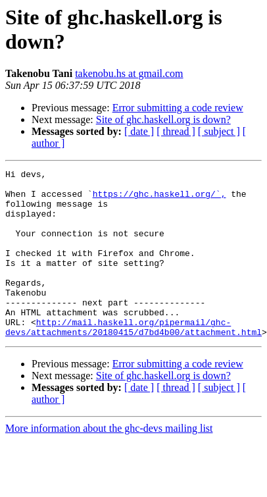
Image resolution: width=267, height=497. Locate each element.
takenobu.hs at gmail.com (129, 73)
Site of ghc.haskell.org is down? (163, 119)
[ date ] (139, 131)
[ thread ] (176, 131)
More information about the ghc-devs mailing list (109, 461)
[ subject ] (219, 131)
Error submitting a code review (177, 107)
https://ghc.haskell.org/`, (159, 199)
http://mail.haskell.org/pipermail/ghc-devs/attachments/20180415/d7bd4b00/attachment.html (133, 359)
